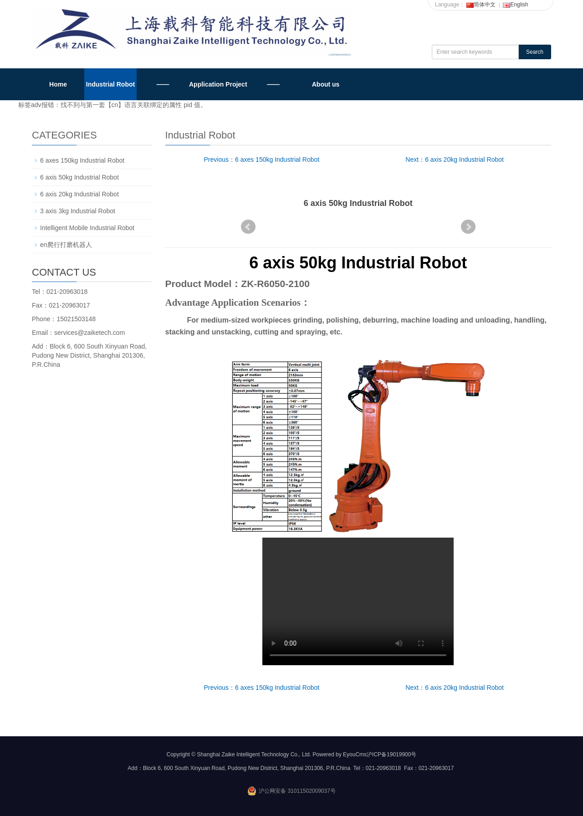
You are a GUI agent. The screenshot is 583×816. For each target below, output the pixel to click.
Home (58, 84)
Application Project (218, 84)
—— (163, 84)
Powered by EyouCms (339, 754)
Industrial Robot (110, 84)
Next (468, 227)
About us (326, 84)
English (515, 4)
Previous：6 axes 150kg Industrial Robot (262, 159)
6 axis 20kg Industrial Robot (79, 194)
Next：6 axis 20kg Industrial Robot (454, 159)
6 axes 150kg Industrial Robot (82, 160)
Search (534, 52)
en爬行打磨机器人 (66, 244)
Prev (248, 227)
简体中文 (481, 4)
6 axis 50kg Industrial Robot (79, 177)
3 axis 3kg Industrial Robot (77, 211)
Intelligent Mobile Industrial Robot (87, 227)
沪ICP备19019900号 (391, 754)
